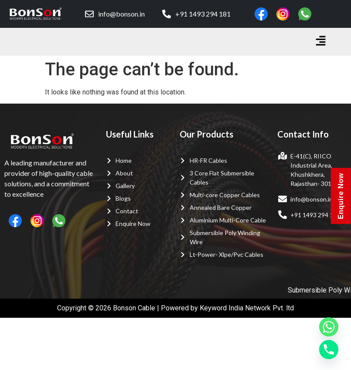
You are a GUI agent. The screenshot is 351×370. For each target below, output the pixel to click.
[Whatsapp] (328, 326)
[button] (321, 41)
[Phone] (328, 349)
